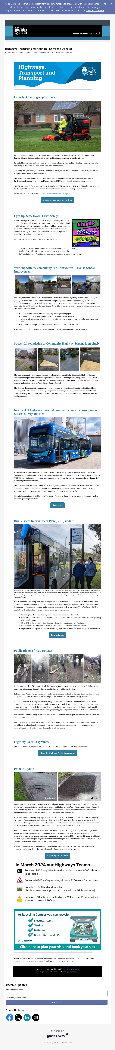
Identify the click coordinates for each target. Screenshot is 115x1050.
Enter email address (14, 990)
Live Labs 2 (67, 181)
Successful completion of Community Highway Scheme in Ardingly (57, 343)
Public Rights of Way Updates (33, 650)
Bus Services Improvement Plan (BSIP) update (44, 521)
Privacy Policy (48, 1043)
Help (70, 1043)
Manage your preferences (48, 972)
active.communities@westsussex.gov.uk (29, 961)
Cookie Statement (95, 10)
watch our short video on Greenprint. (56, 194)
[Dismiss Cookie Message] (111, 3)
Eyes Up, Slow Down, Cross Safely (36, 216)
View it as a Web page (71, 969)
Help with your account (68, 972)
